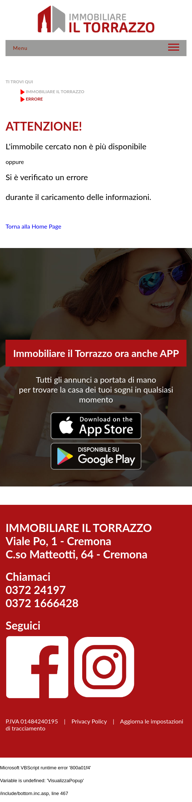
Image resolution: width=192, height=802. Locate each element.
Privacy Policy (89, 721)
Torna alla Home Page (33, 226)
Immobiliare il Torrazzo (55, 91)
